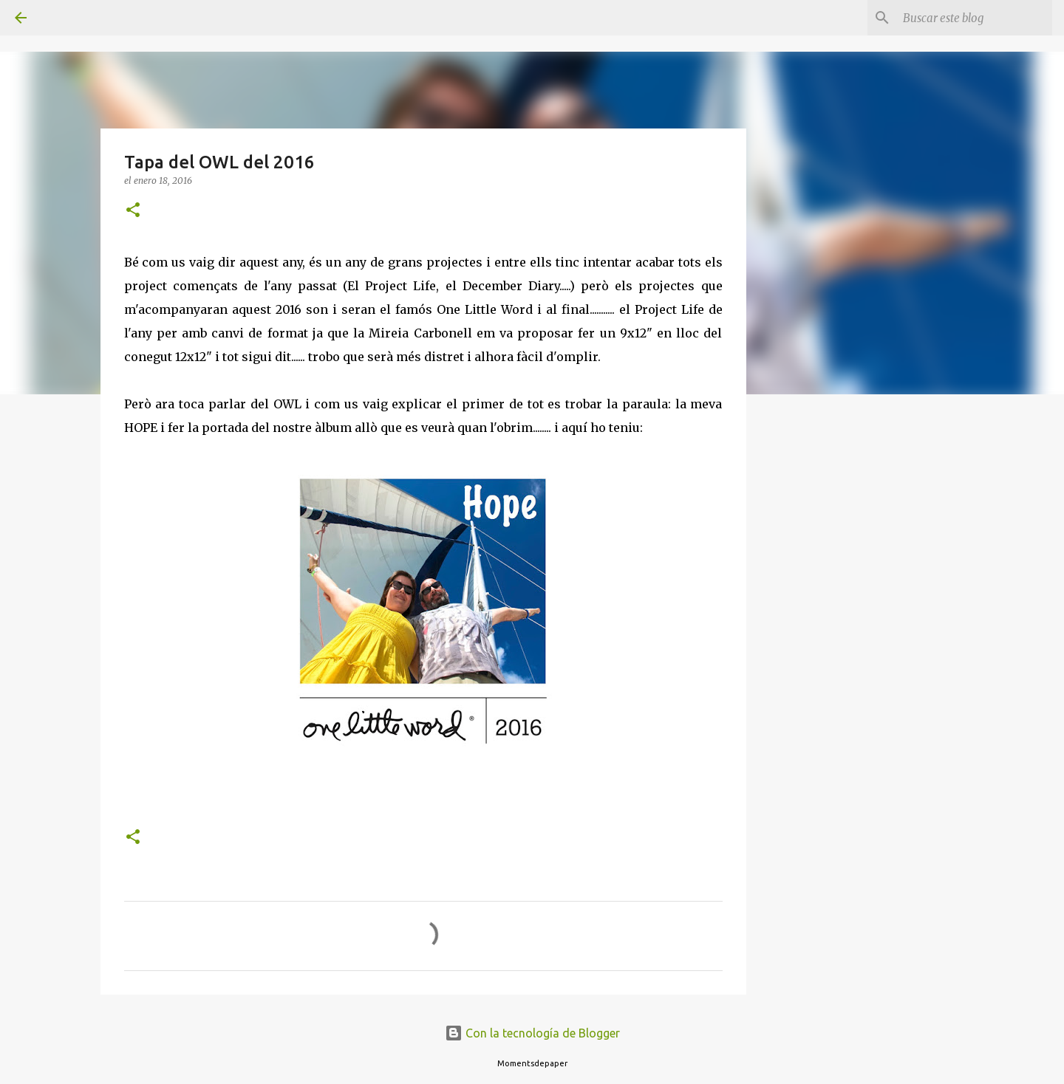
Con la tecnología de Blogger (532, 1033)
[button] (133, 211)
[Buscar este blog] (974, 17)
